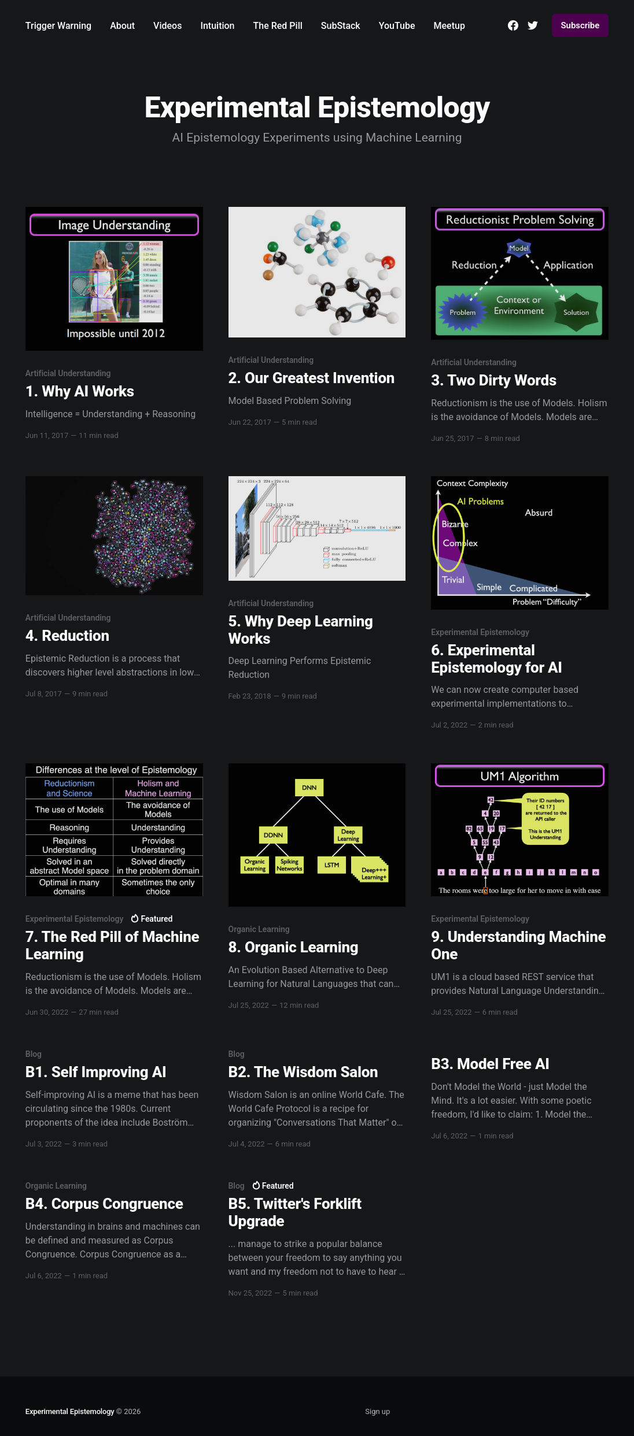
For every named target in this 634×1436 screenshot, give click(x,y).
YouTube (397, 25)
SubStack (340, 25)
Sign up (377, 1411)
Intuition (217, 25)
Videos (167, 25)
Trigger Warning (58, 25)
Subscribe (580, 25)
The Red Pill (278, 25)
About (122, 25)
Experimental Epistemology (70, 1411)
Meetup (449, 25)
